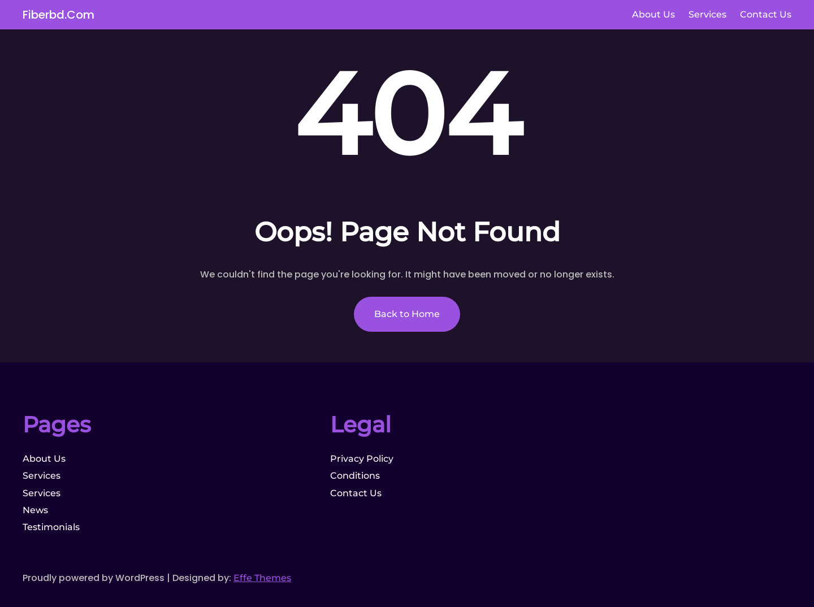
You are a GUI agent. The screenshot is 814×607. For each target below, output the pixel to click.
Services (41, 475)
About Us (44, 458)
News (35, 510)
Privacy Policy (361, 458)
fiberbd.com (58, 15)
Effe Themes (262, 578)
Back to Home (407, 314)
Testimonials (51, 527)
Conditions (355, 475)
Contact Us (356, 493)
